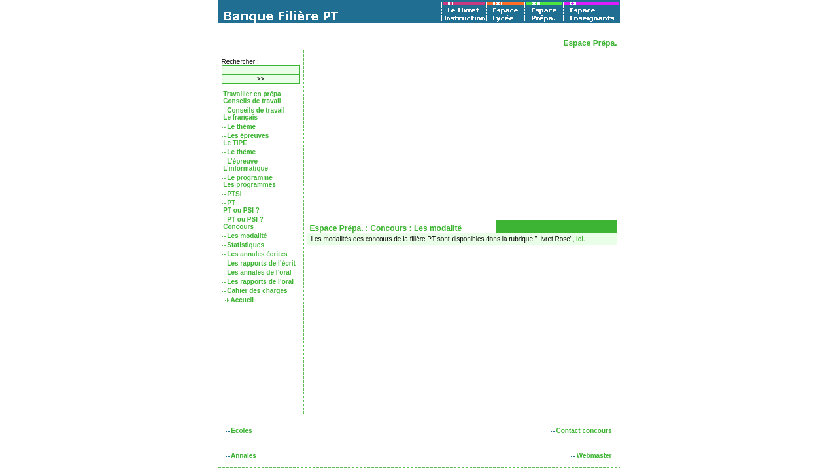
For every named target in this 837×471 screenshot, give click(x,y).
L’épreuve (240, 161)
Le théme (239, 126)
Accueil (239, 300)
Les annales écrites (255, 254)
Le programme (247, 177)
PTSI (232, 194)
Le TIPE (234, 143)
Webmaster (591, 455)
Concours (238, 226)
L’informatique (245, 168)
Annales (241, 455)
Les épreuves (245, 135)
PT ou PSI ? (241, 210)
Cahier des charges (255, 290)
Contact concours (581, 430)
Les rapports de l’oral (258, 281)
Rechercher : (240, 61)
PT (229, 203)
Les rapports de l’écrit (259, 263)
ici (579, 239)
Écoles (239, 430)
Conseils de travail (251, 101)
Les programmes (249, 184)
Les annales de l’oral (257, 272)
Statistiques (243, 245)
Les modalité (244, 235)
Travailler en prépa (251, 93)
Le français (240, 117)
